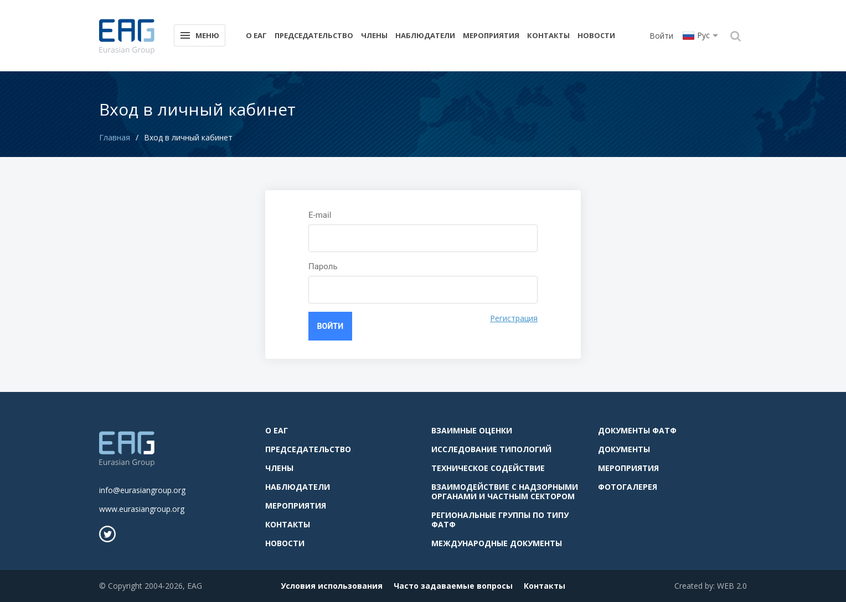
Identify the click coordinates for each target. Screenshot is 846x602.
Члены (374, 35)
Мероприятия (491, 35)
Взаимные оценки (471, 429)
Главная (114, 137)
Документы (624, 448)
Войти (661, 35)
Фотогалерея (627, 485)
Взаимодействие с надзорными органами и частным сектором (504, 490)
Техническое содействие (488, 467)
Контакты (548, 35)
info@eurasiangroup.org (142, 489)
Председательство (314, 35)
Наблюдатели (425, 35)
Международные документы (496, 542)
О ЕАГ (256, 35)
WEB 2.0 (732, 584)
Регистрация (514, 318)
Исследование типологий (491, 448)
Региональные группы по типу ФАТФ (500, 518)
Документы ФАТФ (637, 429)
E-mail (319, 215)
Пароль (323, 266)
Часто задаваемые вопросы (453, 584)
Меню (199, 34)
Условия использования (332, 584)
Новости (596, 35)
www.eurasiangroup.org (141, 507)
